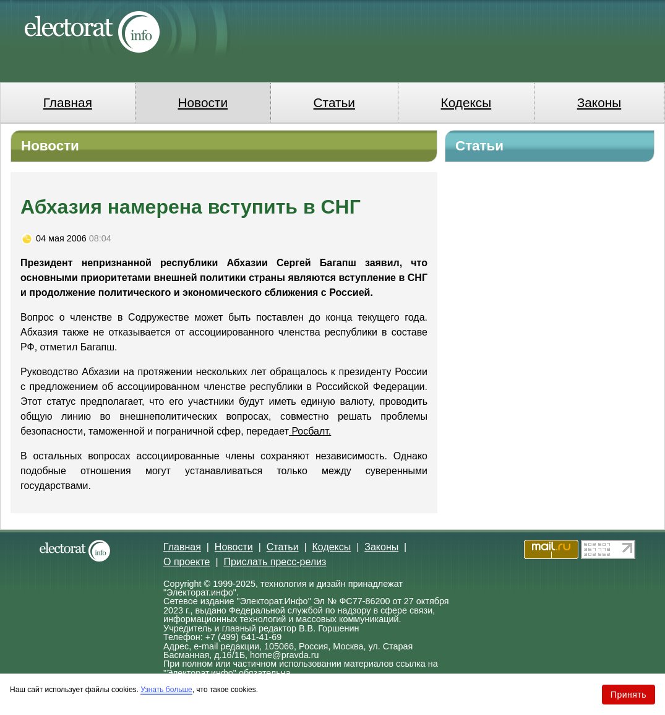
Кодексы (466, 102)
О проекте (186, 562)
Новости (203, 102)
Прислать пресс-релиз (274, 562)
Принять (628, 695)
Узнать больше (166, 689)
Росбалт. (310, 431)
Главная (67, 102)
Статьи (334, 102)
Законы (599, 102)
